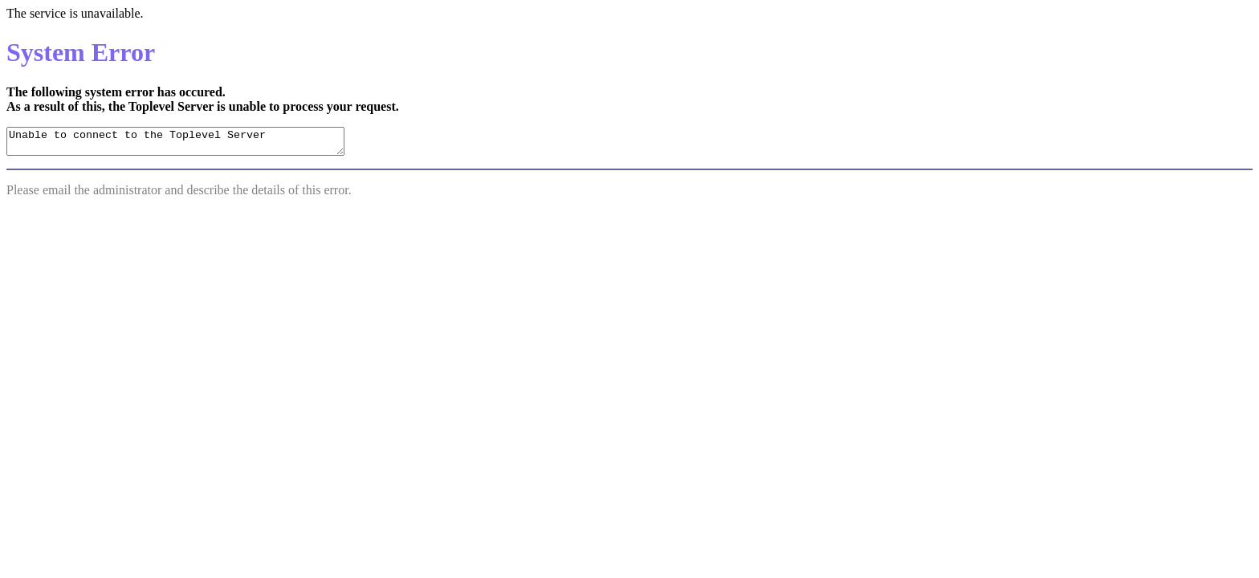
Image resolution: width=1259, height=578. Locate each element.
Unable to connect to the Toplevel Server (195, 144)
